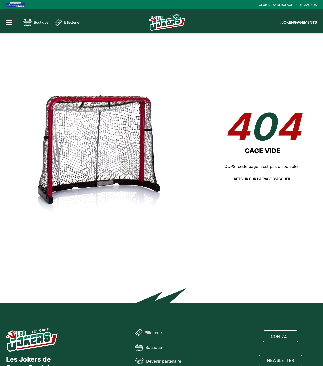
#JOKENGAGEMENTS (298, 22)
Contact (280, 336)
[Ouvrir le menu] (10, 21)
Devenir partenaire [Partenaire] (158, 361)
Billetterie (67, 22)
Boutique (35, 22)
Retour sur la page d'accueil (262, 179)
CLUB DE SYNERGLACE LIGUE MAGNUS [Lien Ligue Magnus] (288, 5)
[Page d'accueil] (167, 22)
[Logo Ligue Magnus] (15, 4)
